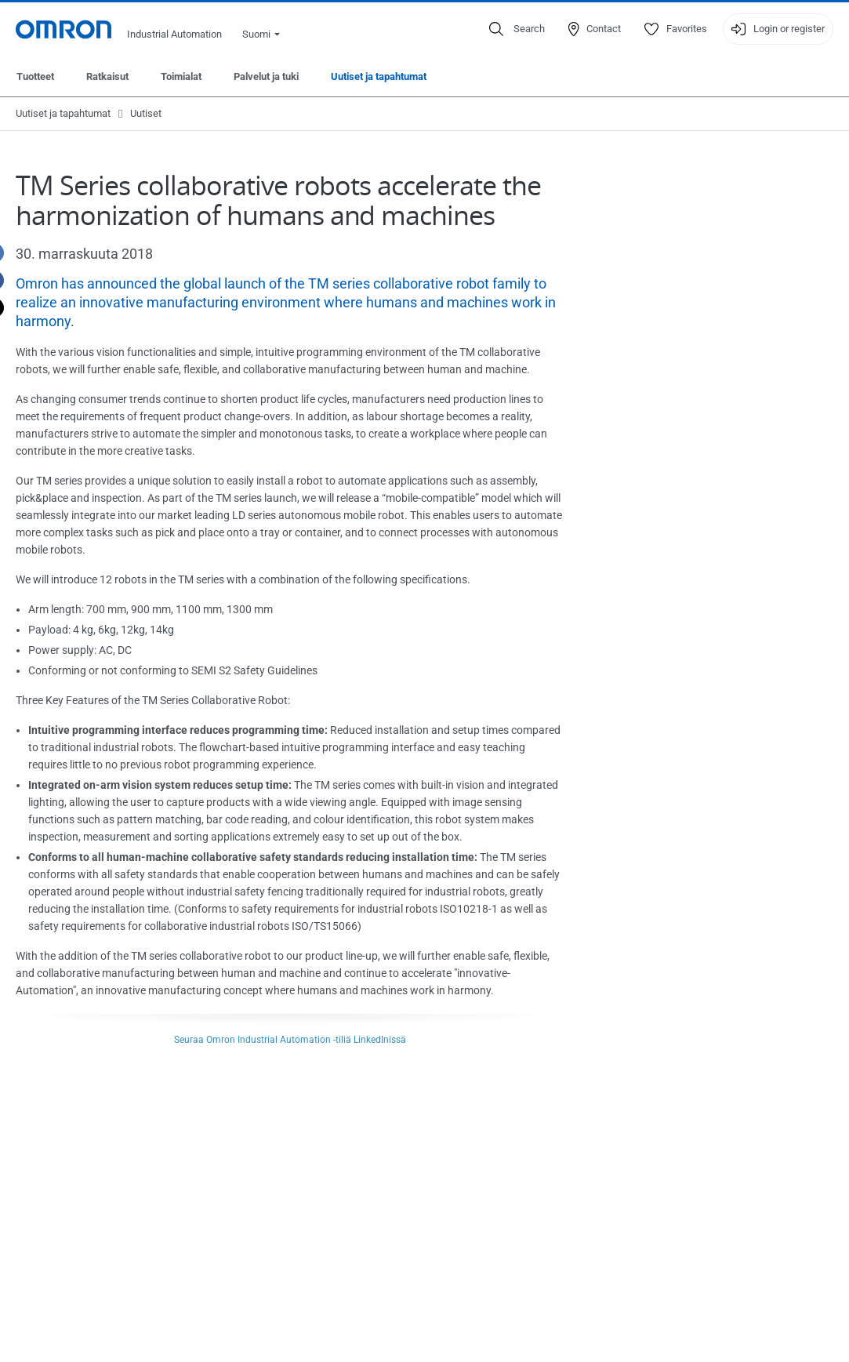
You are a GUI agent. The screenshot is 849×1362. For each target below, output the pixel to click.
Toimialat (181, 76)
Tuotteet (35, 76)
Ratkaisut (107, 76)
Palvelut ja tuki (266, 76)
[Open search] (517, 29)
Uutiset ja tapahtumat (378, 76)
